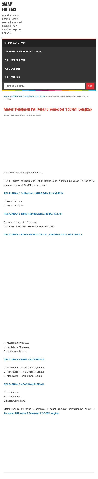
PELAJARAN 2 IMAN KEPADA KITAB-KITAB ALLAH (33, 214)
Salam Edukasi (9, 7)
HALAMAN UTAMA (14, 42)
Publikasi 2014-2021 (14, 60)
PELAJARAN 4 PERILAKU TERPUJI (24, 359)
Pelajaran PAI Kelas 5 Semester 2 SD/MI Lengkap (31, 413)
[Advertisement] (49, 144)
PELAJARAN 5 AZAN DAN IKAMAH (24, 384)
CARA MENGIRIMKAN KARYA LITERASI (23, 51)
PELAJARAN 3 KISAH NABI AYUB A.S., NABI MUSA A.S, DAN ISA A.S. (43, 234)
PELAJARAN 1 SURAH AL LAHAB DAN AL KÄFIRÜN (33, 193)
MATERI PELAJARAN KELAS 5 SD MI (23, 115)
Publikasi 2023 (12, 77)
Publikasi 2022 (12, 68)
